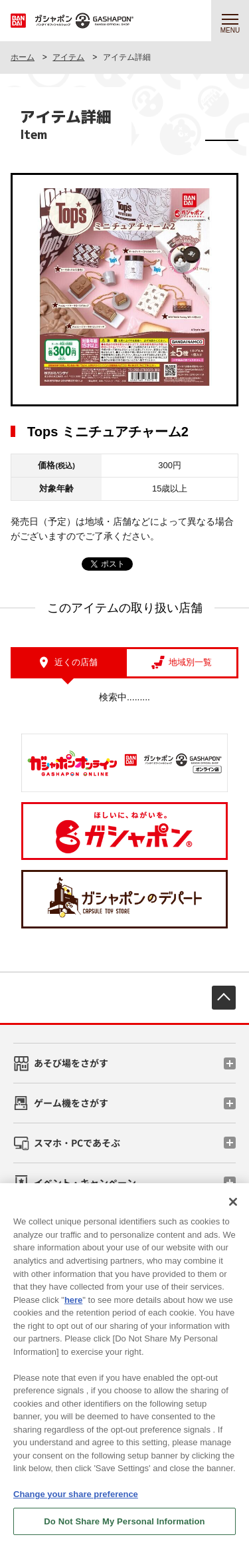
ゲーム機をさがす (71, 1102)
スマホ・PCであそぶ (77, 1142)
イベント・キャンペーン (85, 1182)
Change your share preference (75, 1502)
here (73, 1307)
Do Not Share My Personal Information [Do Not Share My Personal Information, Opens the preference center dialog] (124, 1529)
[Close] (233, 1209)
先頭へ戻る (224, 998)
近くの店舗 (76, 662)
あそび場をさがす (71, 1062)
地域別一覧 (190, 662)
